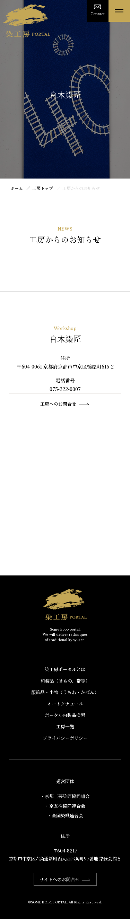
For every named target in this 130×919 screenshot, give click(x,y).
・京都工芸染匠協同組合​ (65, 796)
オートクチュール (65, 703)
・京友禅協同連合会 (65, 806)
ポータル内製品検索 (65, 715)
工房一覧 (65, 726)
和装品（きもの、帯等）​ (65, 680)
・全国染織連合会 (65, 815)
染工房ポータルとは (65, 669)
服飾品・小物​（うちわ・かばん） (65, 692)
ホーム (16, 188)
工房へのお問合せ (65, 403)
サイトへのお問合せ (65, 879)
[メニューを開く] (119, 11)
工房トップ (42, 188)
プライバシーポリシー (65, 738)
